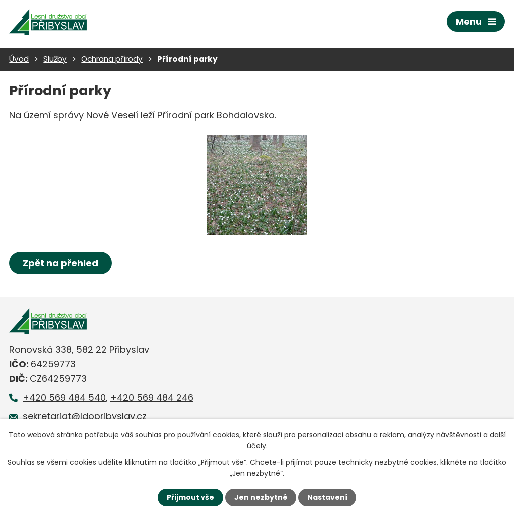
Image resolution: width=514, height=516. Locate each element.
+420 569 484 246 (151, 397)
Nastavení (327, 497)
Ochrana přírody (112, 59)
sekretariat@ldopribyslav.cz (85, 416)
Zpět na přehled (60, 263)
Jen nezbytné (260, 497)
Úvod (19, 59)
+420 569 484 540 (64, 397)
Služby (55, 59)
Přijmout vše (190, 497)
